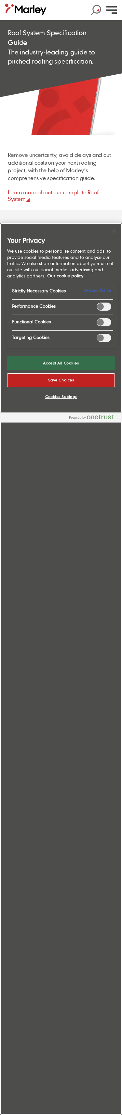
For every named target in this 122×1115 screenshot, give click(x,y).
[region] (61, 669)
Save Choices (61, 380)
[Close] (114, 231)
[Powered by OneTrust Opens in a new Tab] (94, 418)
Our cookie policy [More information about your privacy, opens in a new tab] (65, 275)
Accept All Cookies (61, 363)
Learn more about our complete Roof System (53, 195)
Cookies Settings (61, 396)
